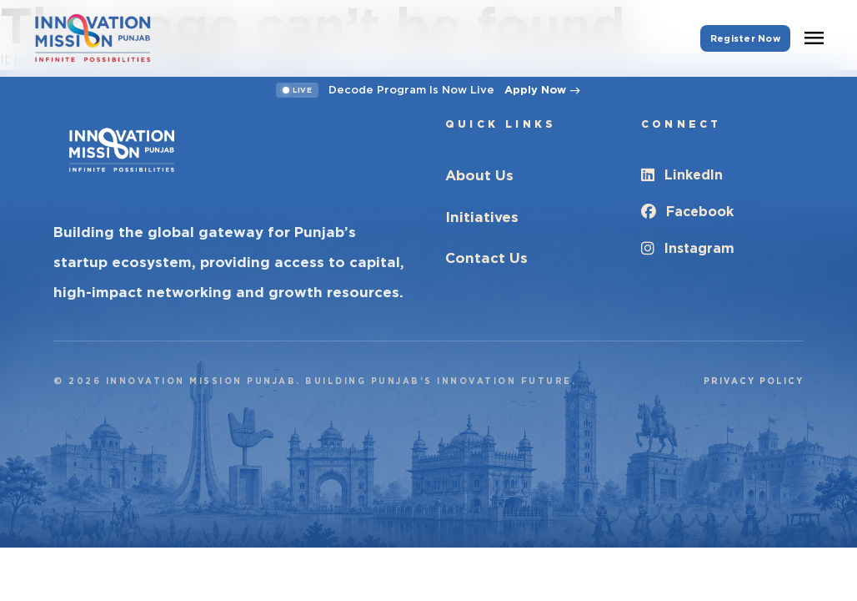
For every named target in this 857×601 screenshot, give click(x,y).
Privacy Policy (754, 381)
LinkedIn (682, 175)
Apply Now (542, 90)
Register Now (745, 38)
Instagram (687, 248)
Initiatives (482, 217)
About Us (479, 175)
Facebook (687, 212)
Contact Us (486, 258)
